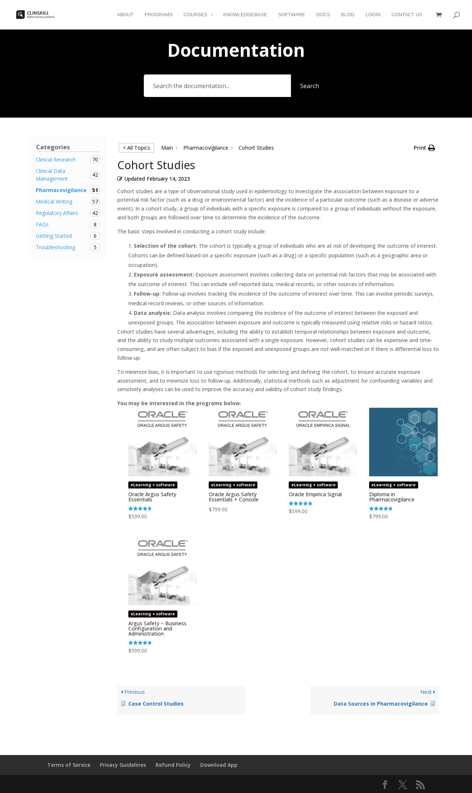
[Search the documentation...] (217, 85)
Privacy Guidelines (123, 764)
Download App (218, 764)
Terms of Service (68, 764)
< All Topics (136, 147)
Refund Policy (173, 764)
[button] (424, 147)
